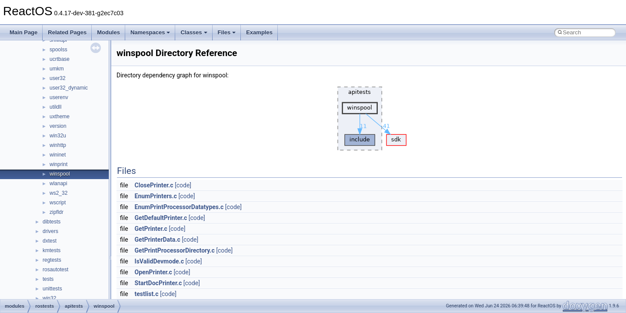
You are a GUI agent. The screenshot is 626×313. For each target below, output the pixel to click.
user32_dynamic (69, 88)
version (58, 126)
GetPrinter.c (151, 228)
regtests (52, 260)
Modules (108, 32)
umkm (57, 69)
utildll (55, 107)
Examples (259, 32)
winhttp (58, 145)
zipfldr (56, 212)
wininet (58, 155)
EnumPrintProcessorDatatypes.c (179, 206)
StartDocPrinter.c (158, 283)
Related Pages (67, 32)
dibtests (51, 222)
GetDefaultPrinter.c (161, 217)
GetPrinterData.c (157, 239)
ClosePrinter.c (154, 185)
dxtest (50, 241)
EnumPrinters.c (156, 196)
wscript (58, 203)
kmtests (51, 250)
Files (227, 32)
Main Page (23, 32)
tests (48, 279)
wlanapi (58, 183)
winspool (60, 174)
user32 (58, 78)
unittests (52, 289)
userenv (59, 97)
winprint (58, 164)
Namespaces (150, 32)
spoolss (58, 50)
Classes (193, 32)
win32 (49, 298)
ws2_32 (58, 193)
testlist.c (147, 293)
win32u (58, 136)
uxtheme (60, 116)
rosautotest (55, 269)
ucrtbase (60, 59)
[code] (183, 185)
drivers (50, 231)
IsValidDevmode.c (159, 261)
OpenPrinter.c (153, 272)
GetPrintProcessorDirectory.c (175, 250)
